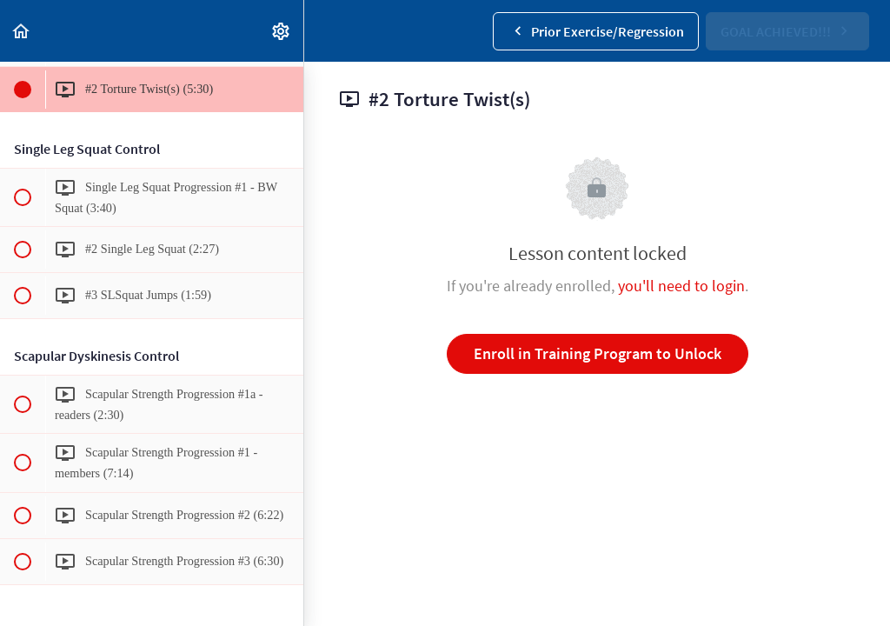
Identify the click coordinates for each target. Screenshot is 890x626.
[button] (21, 31)
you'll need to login (681, 286)
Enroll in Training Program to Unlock (597, 353)
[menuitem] (281, 31)
